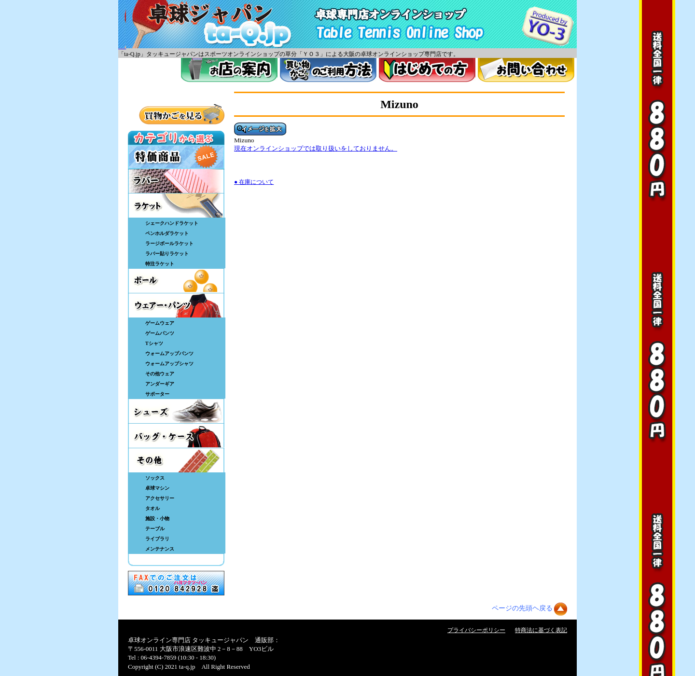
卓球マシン (157, 488)
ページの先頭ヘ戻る (522, 608)
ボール (176, 281)
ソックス (155, 478)
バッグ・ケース (176, 436)
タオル (152, 508)
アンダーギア (159, 383)
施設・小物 (157, 518)
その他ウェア (159, 373)
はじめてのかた (427, 70)
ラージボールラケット (169, 243)
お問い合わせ (526, 70)
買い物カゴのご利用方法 (328, 70)
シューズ (176, 411)
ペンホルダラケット (167, 233)
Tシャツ (154, 343)
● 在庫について (254, 182)
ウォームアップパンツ (169, 353)
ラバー (176, 181)
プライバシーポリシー (476, 630)
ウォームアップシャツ (169, 363)
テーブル (155, 528)
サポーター (157, 394)
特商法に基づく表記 (541, 630)
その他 (176, 460)
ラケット (176, 205)
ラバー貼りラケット (167, 253)
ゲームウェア (159, 323)
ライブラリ (157, 538)
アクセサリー (159, 498)
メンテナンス (159, 549)
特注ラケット (159, 263)
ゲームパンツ (159, 333)
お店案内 (229, 70)
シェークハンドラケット (171, 223)
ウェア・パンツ (176, 305)
